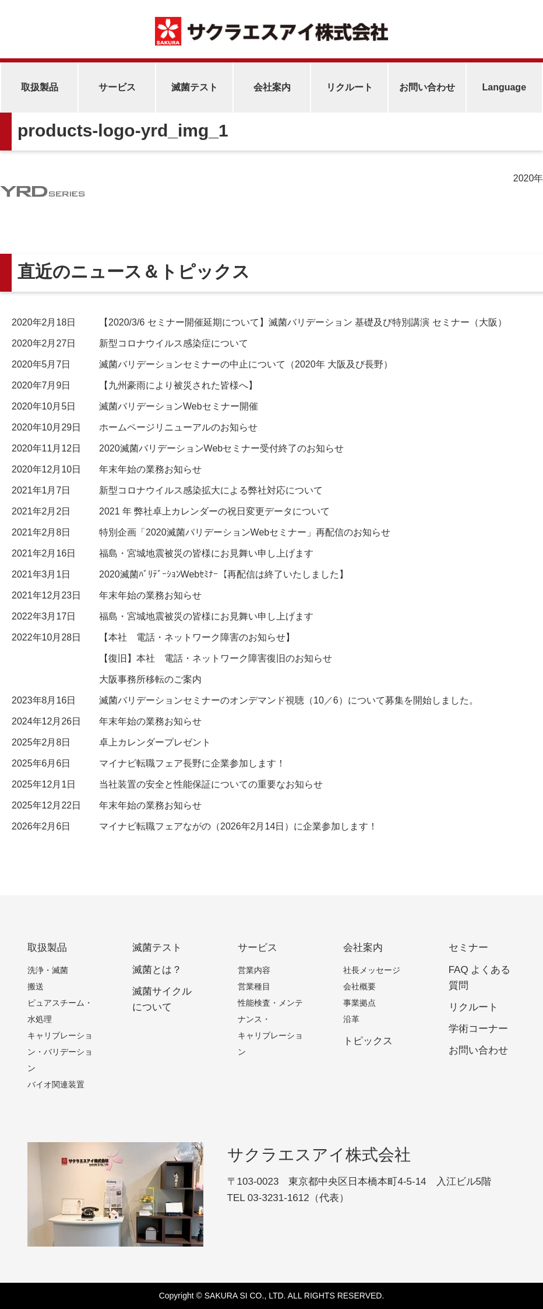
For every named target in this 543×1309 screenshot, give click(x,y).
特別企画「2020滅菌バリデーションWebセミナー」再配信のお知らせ (201, 532)
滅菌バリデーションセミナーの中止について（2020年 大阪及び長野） (202, 364)
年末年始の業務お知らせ (107, 469)
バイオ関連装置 (55, 1084)
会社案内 (272, 87)
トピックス (368, 1040)
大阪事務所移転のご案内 (150, 679)
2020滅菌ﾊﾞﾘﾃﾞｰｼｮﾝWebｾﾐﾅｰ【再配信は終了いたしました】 (180, 574)
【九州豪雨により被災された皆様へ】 (135, 385)
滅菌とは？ (157, 969)
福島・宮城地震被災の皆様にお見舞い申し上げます (162, 553)
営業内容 (254, 970)
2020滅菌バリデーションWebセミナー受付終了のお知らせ (178, 448)
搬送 (35, 986)
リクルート (349, 87)
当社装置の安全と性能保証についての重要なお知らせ (167, 784)
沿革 (351, 1019)
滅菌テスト (194, 87)
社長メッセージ (371, 970)
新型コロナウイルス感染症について (130, 343)
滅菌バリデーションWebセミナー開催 (135, 406)
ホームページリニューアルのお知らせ (135, 427)
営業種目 (254, 986)
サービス (117, 87)
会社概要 (359, 986)
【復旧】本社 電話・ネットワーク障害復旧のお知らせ (215, 658)
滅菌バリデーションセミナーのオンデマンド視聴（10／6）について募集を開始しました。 (245, 700)
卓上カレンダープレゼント (111, 742)
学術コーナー (478, 1028)
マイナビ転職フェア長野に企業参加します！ (148, 763)
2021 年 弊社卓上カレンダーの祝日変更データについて (171, 511)
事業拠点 (359, 1002)
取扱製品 (39, 87)
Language (504, 87)
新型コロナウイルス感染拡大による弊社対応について (167, 490)
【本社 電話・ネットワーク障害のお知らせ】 (153, 637)
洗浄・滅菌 (47, 970)
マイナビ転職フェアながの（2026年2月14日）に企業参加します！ (195, 826)
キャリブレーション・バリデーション (60, 1052)
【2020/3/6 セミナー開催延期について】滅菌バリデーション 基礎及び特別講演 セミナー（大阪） (259, 322)
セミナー (468, 947)
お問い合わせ (427, 87)
